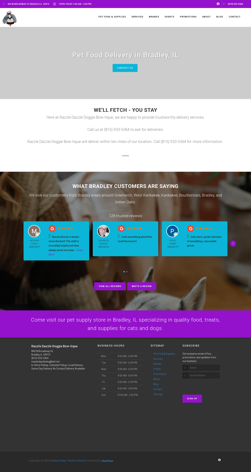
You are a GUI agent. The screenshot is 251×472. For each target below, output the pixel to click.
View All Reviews (110, 286)
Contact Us (125, 68)
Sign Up (192, 398)
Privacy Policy (58, 460)
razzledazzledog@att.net (45, 361)
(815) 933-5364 (39, 358)
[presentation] (201, 385)
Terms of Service (76, 460)
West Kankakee (147, 195)
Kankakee (169, 195)
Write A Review (142, 286)
